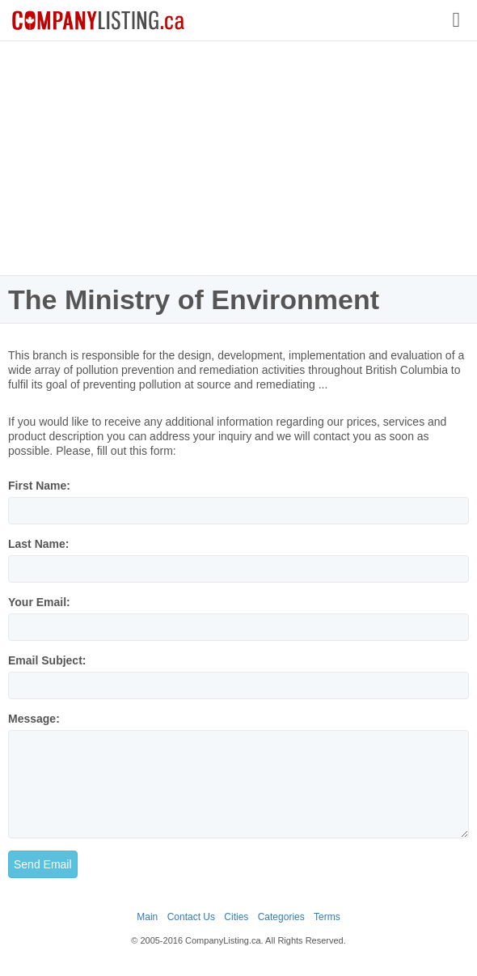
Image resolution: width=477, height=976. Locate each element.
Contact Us (191, 917)
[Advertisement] (238, 158)
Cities (236, 917)
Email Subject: (47, 660)
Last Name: (38, 543)
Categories (281, 917)
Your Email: (39, 602)
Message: (34, 718)
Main (147, 917)
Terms (327, 917)
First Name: (39, 485)
